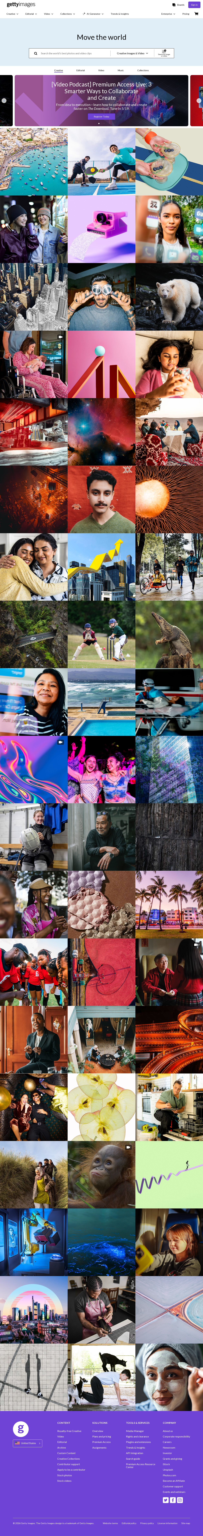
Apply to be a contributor (71, 1469)
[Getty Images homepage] (21, 4)
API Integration (134, 1453)
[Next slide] (199, 100)
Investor (167, 1453)
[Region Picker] (27, 1443)
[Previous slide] (4, 100)
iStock (166, 1464)
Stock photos (64, 1475)
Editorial (80, 70)
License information (168, 1523)
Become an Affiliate (174, 1480)
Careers (167, 1442)
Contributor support (68, 1464)
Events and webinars (174, 1491)
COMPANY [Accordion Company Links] (169, 1422)
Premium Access (101, 1442)
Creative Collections (68, 1458)
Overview (97, 1431)
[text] (75, 53)
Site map (185, 1523)
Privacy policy (147, 1523)
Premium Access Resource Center (140, 1466)
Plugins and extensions (138, 1442)
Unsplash (168, 1469)
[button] (99, 123)
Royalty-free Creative (69, 1431)
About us (168, 1431)
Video (101, 70)
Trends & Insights (135, 1447)
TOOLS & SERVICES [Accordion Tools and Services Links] (138, 1422)
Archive (61, 1447)
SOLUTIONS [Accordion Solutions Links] (99, 1422)
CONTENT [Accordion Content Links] (63, 1422)
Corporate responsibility (176, 1436)
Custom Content (66, 1453)
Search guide (133, 1458)
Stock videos (64, 1480)
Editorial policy (129, 1523)
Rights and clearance (137, 1436)
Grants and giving (172, 1458)
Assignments (99, 1447)
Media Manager (135, 1431)
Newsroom (169, 1447)
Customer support (173, 1486)
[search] (37, 53)
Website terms (110, 1523)
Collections (143, 70)
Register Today (101, 116)
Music (121, 70)
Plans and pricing (101, 1436)
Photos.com (169, 1475)
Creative (58, 70)
